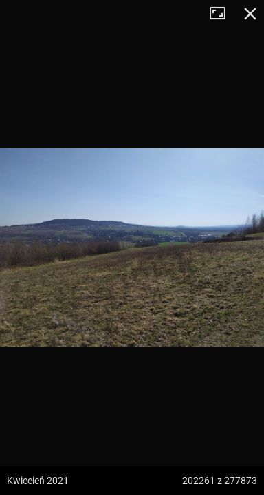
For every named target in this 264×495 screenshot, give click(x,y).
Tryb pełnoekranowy (222, 14)
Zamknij (250, 14)
